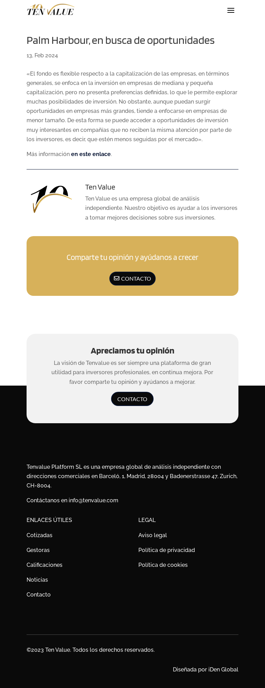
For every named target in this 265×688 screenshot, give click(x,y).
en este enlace (91, 154)
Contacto (136, 278)
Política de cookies (163, 565)
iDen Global (223, 669)
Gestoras (38, 550)
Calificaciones (44, 565)
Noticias (37, 579)
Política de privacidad (166, 550)
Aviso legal (152, 535)
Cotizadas (39, 535)
